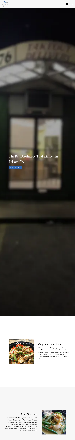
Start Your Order (15, 167)
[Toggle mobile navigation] (72, 4)
